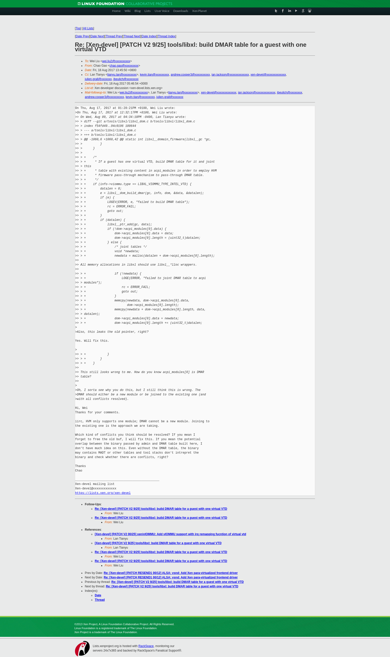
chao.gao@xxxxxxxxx (124, 65)
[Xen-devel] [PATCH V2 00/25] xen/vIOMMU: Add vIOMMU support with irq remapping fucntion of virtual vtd (170, 534)
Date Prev (82, 36)
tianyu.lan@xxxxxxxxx (122, 74)
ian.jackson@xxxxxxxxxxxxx (230, 74)
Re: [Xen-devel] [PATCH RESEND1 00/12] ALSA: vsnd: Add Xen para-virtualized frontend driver (171, 573)
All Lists (88, 28)
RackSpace (145, 646)
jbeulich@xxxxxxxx (126, 79)
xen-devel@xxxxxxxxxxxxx (268, 74)
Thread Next (132, 36)
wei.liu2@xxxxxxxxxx (116, 61)
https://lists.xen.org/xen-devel (103, 493)
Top (78, 28)
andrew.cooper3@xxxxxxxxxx (190, 74)
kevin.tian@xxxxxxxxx (154, 74)
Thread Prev (113, 36)
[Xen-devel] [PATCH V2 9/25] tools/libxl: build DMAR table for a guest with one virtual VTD (158, 543)
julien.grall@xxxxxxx (98, 79)
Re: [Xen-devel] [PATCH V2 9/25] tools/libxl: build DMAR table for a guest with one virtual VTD (161, 509)
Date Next (97, 36)
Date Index (149, 36)
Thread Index (167, 36)
